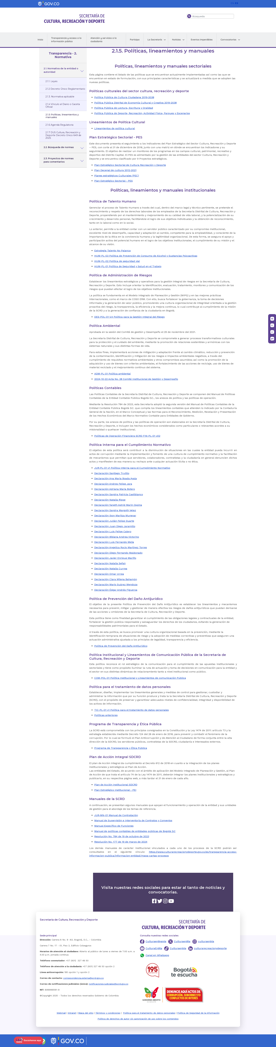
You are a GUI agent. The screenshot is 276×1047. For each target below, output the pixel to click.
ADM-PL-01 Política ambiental (112, 373)
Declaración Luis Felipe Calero (112, 531)
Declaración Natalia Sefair (110, 563)
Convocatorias (228, 39)
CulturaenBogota (156, 941)
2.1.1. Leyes (51, 81)
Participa (134, 39)
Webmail (61, 1013)
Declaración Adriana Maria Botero (114, 489)
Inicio (40, 39)
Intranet (72, 1013)
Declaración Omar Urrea (109, 573)
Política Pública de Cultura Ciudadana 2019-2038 (124, 97)
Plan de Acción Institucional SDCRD (115, 784)
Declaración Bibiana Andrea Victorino (116, 536)
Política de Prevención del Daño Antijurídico (120, 645)
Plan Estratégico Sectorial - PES (113, 180)
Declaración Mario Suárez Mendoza (115, 584)
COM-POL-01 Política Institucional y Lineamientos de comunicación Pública (140, 677)
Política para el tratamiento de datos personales (149, 1013)
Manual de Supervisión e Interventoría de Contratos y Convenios (133, 820)
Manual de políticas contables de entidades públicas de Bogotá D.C (135, 831)
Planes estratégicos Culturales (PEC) (116, 175)
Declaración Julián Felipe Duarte (114, 520)
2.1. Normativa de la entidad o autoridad (61, 70)
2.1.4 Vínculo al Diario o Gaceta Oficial (63, 105)
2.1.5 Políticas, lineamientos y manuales (62, 116)
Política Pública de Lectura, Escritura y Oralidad (123, 107)
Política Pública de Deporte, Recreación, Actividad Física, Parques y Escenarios (142, 113)
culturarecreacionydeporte (210, 948)
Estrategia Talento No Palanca (112, 250)
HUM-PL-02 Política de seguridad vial (117, 261)
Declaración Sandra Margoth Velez (115, 510)
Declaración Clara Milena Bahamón (115, 579)
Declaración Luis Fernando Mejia (114, 542)
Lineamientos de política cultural (114, 128)
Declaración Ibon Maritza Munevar (115, 515)
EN (232, 3)
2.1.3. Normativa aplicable (60, 96)
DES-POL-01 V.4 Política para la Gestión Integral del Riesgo (129, 316)
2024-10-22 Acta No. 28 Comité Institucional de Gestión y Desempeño (136, 379)
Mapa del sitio (85, 1013)
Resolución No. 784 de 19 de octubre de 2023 (121, 836)
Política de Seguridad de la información (198, 1013)
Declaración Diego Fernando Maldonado (118, 552)
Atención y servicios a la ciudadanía (104, 40)
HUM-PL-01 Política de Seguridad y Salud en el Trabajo (127, 266)
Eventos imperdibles (202, 39)
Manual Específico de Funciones (114, 825)
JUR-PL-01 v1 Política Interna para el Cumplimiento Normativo (132, 467)
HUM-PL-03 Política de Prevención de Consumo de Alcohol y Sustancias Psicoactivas (145, 255)
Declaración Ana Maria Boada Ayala (115, 478)
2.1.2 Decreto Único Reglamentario (65, 88)
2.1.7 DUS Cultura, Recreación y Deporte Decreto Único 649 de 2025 (63, 135)
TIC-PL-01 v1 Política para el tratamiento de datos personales (131, 709)
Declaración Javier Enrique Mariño (115, 557)
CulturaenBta (182, 941)
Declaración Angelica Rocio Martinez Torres (120, 547)
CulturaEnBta (154, 948)
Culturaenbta (178, 948)
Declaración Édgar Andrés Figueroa (115, 589)
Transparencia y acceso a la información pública (66, 40)
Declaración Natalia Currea (110, 568)
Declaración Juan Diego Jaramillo (114, 526)
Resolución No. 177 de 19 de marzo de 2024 (120, 841)
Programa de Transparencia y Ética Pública (120, 748)
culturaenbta (206, 941)
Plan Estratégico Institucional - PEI (115, 789)
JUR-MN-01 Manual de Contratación (116, 815)
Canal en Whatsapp (157, 955)
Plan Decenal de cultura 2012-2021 (115, 170)
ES (236, 3)
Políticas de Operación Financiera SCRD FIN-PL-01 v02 (127, 435)
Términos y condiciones (107, 1013)
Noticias (176, 39)
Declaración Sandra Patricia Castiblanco (118, 494)
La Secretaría (155, 39)
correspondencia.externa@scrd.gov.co (83, 978)
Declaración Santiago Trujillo (111, 473)
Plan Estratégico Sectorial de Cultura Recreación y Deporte (130, 165)
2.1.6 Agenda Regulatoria (59, 124)
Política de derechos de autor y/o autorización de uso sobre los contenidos (138, 1018)
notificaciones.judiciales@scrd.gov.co (108, 984)
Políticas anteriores (106, 715)
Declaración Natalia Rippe (109, 499)
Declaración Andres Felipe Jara (113, 483)
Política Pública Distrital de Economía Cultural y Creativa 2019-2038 (135, 102)
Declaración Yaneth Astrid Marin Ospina (118, 504)
